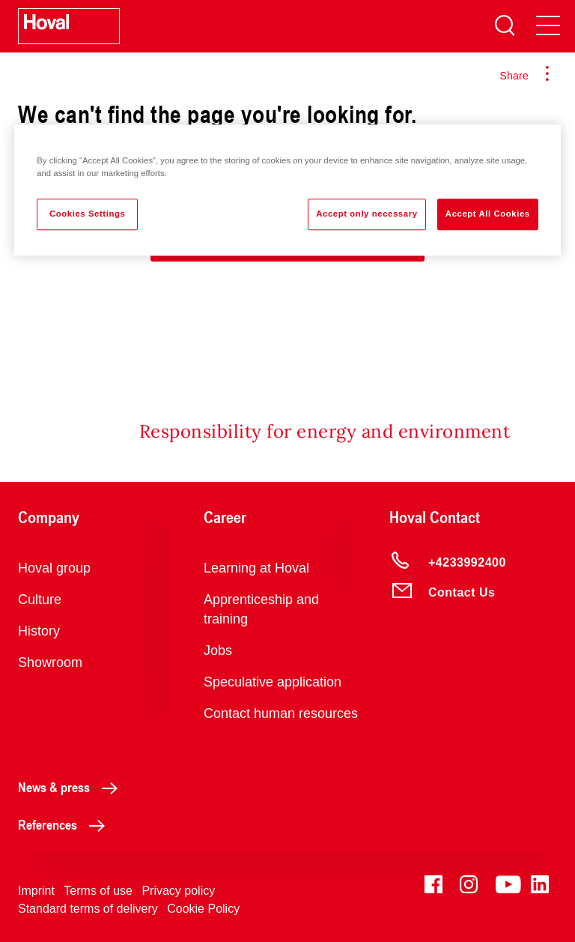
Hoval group (54, 568)
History (39, 631)
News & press (72, 787)
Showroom (50, 662)
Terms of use (98, 890)
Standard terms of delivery (88, 908)
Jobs (218, 650)
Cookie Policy (203, 908)
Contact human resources (281, 713)
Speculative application (272, 681)
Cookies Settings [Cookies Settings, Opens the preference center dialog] (87, 213)
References (65, 824)
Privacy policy (178, 890)
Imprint (36, 890)
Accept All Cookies (487, 213)
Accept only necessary (366, 213)
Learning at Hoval (256, 568)
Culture (39, 599)
